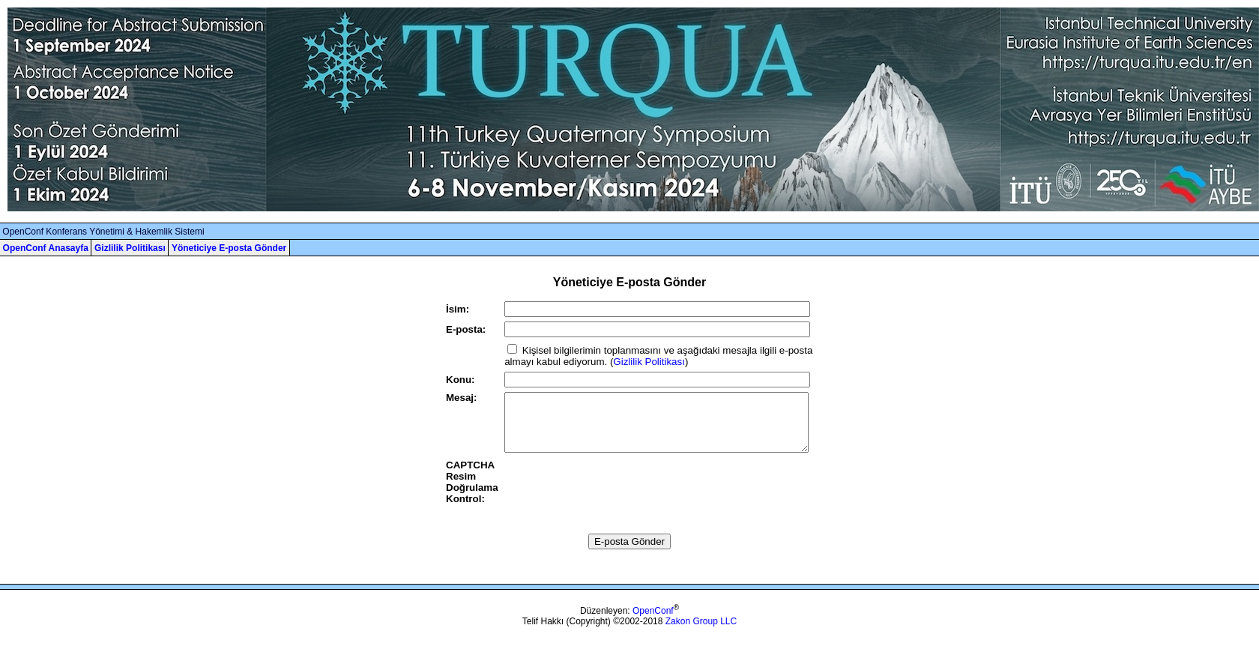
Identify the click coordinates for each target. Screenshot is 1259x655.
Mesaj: (461, 397)
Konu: (460, 379)
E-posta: (466, 329)
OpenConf (653, 622)
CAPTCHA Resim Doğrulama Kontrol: (472, 493)
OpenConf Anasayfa (45, 248)
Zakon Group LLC (701, 632)
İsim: (457, 309)
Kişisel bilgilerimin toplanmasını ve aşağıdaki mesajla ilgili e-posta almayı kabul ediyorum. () (658, 356)
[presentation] (618, 500)
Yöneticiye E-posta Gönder (229, 248)
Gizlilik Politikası (130, 248)
